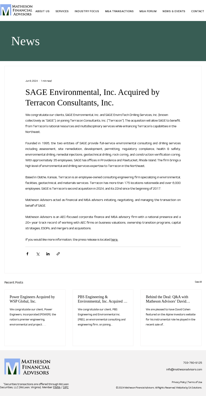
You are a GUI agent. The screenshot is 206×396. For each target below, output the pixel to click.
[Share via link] (58, 254)
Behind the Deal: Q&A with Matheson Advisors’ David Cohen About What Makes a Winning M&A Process (167, 299)
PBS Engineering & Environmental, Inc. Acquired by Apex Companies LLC (102, 299)
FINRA (56, 387)
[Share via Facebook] (27, 254)
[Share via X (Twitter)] (38, 254)
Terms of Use (195, 382)
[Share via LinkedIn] (48, 254)
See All (198, 281)
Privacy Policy (179, 382)
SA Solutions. (195, 387)
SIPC (66, 387)
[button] (62, 11)
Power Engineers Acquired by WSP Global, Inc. (32, 299)
